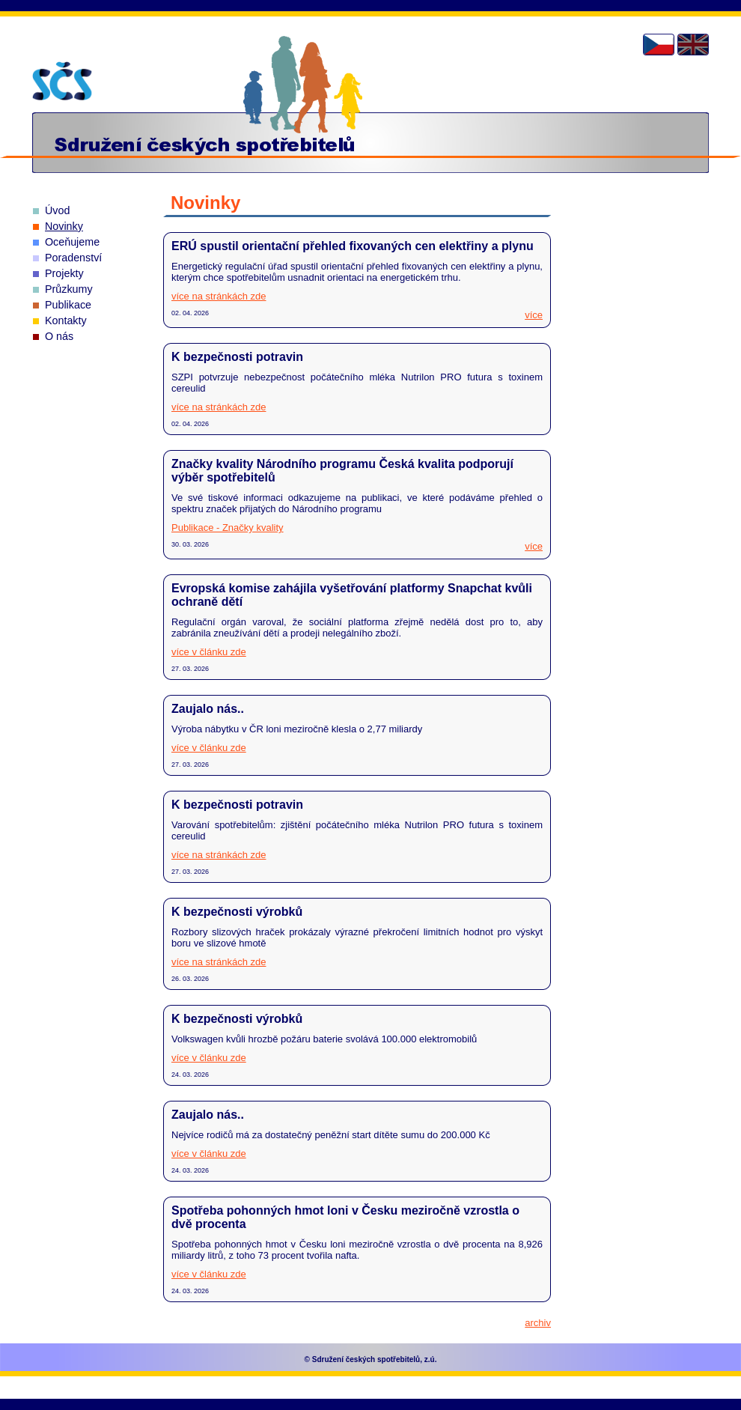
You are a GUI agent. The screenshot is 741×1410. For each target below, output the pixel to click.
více (534, 314)
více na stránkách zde (218, 296)
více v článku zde (208, 651)
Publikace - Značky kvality (227, 527)
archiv (538, 1322)
